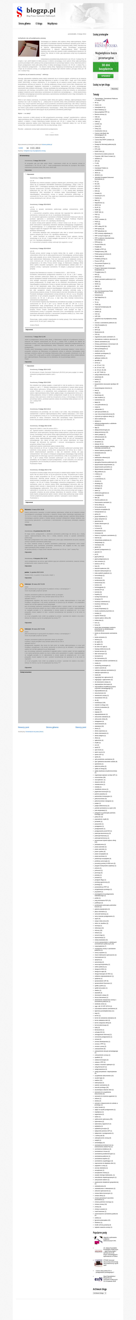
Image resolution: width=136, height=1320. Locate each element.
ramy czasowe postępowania (103, 916)
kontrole (97, 592)
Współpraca (52, 23)
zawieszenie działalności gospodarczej (106, 1182)
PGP (96, 214)
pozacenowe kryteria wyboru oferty (105, 840)
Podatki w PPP (99, 249)
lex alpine (98, 642)
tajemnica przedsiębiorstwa (103, 1011)
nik (95, 700)
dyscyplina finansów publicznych (105, 462)
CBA (96, 117)
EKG (96, 147)
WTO (96, 330)
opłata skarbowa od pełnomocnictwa (106, 771)
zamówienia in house (101, 1151)
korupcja (97, 599)
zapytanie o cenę (100, 1165)
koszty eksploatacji (100, 608)
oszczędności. (99, 780)
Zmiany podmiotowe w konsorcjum (105, 344)
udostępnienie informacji (102, 1034)
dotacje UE (98, 444)
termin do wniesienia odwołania (104, 1018)
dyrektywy (98, 460)
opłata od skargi (99, 768)
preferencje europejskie (102, 858)
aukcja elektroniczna (101, 374)
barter (96, 381)
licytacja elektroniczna (101, 649)
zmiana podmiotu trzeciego (103, 1202)
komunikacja (98, 575)
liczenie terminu (99, 651)
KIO (96, 186)
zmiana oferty (99, 1195)
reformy (97, 930)
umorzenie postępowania (102, 1037)
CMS (96, 121)
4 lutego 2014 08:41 (44, 178)
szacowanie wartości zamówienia (105, 1008)
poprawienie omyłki (100, 819)
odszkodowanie (99, 724)
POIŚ (96, 221)
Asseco (97, 105)
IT (95, 163)
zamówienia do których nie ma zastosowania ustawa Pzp (104, 1146)
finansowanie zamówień (102, 502)
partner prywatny (100, 794)
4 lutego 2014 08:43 (44, 204)
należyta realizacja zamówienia (104, 670)
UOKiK (97, 311)
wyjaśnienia (98, 1114)
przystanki (98, 891)
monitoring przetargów (101, 665)
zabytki (97, 1140)
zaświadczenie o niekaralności (104, 1188)
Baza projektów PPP (101, 112)
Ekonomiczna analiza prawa (103, 154)
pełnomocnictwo (100, 798)
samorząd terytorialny (101, 964)
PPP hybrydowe (99, 231)
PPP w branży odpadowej (102, 233)
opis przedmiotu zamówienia (103, 759)
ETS (96, 149)
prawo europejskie (100, 854)
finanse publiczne (100, 500)
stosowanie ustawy (100, 995)
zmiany (97, 1207)
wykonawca (98, 1121)
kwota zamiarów (100, 637)
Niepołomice (98, 203)
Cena (96, 126)
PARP (96, 210)
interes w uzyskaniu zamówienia (104, 535)
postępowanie (99, 828)
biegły (96, 393)
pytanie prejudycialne (101, 909)
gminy (96, 514)
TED (96, 300)
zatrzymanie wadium (101, 1179)
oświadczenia (99, 784)
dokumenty (98, 439)
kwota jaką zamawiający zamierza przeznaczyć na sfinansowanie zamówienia (105, 629)
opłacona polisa (99, 766)
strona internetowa (100, 997)
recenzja (97, 925)
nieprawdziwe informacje (102, 684)
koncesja (97, 578)
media (96, 663)
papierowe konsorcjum (101, 791)
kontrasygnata (99, 587)
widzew (97, 1098)
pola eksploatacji (100, 810)
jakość (97, 547)
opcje (96, 747)
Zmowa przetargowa (101, 346)
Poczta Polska (99, 244)
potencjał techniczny (101, 838)
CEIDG (97, 119)
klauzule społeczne (100, 568)
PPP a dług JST (99, 226)
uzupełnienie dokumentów (103, 1075)
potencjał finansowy (101, 835)
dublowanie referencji (101, 457)
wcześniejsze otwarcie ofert (103, 1090)
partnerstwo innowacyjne (102, 796)
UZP (96, 316)
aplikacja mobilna (100, 358)
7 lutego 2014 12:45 (39, 336)
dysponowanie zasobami (102, 469)
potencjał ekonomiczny (102, 833)
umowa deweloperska (101, 1041)
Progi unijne (98, 266)
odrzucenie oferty (100, 719)
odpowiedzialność (100, 714)
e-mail (96, 476)
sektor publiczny (100, 967)
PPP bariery (98, 228)
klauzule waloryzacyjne (102, 571)
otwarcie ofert (99, 782)
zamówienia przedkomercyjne (104, 1154)
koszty (97, 606)
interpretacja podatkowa (102, 540)
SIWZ (96, 281)
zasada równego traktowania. (104, 1175)
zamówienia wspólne (101, 1158)
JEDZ (96, 172)
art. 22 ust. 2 (98, 365)
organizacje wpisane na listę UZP (105, 775)
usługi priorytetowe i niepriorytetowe (106, 1071)
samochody (98, 962)
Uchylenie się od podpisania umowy (35, 151)
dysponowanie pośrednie (102, 467)
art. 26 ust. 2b (99, 370)
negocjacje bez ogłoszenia (103, 677)
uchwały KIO (98, 1032)
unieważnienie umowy (101, 1055)
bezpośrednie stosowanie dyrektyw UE (106, 384)
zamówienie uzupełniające (103, 1161)
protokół (97, 877)
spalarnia (97, 978)
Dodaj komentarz (26, 672)
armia (96, 363)
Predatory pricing (100, 258)
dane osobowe (99, 419)
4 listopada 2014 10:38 (40, 558)
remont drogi (98, 935)
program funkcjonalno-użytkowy (104, 866)
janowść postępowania (102, 549)
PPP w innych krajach (101, 236)
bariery (97, 379)
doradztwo (98, 441)
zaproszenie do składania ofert (104, 1163)
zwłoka (97, 1218)
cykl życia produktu (100, 411)
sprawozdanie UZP (100, 981)
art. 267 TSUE (99, 372)
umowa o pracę (99, 1046)
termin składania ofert (101, 1020)
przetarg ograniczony (101, 882)
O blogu (39, 23)
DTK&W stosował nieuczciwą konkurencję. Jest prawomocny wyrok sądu (110, 1262)
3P (95, 102)
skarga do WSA (99, 969)
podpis (97, 803)
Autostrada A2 (99, 107)
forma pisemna (99, 507)
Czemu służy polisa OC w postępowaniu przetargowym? (105, 1271)
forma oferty (98, 505)
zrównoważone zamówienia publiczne (106, 1214)
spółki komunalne (100, 988)
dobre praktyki (99, 434)
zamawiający (99, 1142)
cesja (96, 407)
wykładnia (98, 1126)
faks (96, 497)
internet (97, 538)
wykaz (96, 1116)
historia (97, 526)
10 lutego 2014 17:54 (44, 470)
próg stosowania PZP (101, 900)
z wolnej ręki (98, 1135)
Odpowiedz (28, 170)
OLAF (96, 207)
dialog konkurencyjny (101, 430)
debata (97, 421)
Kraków (97, 198)
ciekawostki (98, 409)
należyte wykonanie (101, 672)
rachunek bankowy (100, 914)
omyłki (97, 742)
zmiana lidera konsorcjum (102, 1193)
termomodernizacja (100, 1025)
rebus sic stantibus (100, 923)
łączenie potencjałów (101, 1220)
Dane (96, 142)
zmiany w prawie (100, 1209)
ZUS (96, 334)
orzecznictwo (99, 777)
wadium (97, 1080)
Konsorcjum (98, 195)
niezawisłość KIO (100, 698)
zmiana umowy (99, 1204)
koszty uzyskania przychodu (103, 611)
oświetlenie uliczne (100, 789)
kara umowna (99, 561)
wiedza (97, 1101)
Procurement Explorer (101, 263)
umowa (97, 1039)
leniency (97, 639)
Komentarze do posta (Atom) (34, 731)
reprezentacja (99, 937)
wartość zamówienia (101, 1085)
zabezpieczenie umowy (102, 1138)
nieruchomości (99, 693)
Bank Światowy (99, 109)
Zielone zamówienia (101, 341)
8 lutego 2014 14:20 (44, 369)
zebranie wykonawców (101, 1191)
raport (96, 918)
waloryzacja (98, 1082)
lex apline (98, 644)
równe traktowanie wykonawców (104, 955)
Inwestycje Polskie (100, 168)
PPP (96, 224)
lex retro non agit (100, 646)
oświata (97, 787)
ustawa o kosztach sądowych (104, 1064)
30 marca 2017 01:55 (38, 584)
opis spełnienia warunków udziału (105, 761)
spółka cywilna (99, 985)
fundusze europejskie (101, 509)
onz (96, 745)
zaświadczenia (99, 1186)
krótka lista (98, 620)
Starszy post (80, 727)
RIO (96, 274)
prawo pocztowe (100, 856)
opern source (99, 752)
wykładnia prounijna (101, 1128)
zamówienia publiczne (101, 1156)
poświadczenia (99, 844)
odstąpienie (98, 721)
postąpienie (98, 826)
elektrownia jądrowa (101, 493)
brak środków (99, 397)
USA (96, 314)
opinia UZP (98, 754)
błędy (96, 402)
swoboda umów (99, 1004)
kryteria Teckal (99, 615)
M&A (96, 200)
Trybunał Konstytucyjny (102, 307)
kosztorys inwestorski (101, 601)
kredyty (97, 613)
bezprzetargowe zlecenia (102, 388)
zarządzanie (98, 1170)
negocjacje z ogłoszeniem (102, 679)
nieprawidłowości (100, 691)
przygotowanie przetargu (102, 889)
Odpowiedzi (30, 174)
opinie (96, 757)
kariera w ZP (98, 563)
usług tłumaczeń (100, 1067)
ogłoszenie (98, 740)
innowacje (98, 533)
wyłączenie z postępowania (103, 1133)
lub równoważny (100, 658)
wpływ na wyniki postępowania (104, 1109)
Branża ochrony (99, 114)
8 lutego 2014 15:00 (44, 382)
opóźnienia (98, 764)
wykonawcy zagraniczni (102, 1124)
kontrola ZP (98, 589)
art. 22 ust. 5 (98, 367)
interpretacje (98, 542)
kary (96, 566)
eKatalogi (97, 483)
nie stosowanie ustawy (101, 682)
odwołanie (98, 726)
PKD (96, 217)
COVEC (97, 124)
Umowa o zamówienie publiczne (104, 322)
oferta (96, 728)
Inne (96, 165)
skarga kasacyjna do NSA (102, 974)
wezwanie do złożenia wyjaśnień (105, 1096)
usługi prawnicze (100, 1069)
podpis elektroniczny (101, 805)
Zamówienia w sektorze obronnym (105, 339)
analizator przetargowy (102, 353)
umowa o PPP (99, 1044)
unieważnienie (99, 1049)
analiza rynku (99, 351)
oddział (97, 709)
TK (95, 302)
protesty (97, 875)
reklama (97, 932)
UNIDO (97, 309)
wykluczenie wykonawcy (102, 1119)
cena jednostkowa (100, 404)
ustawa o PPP (99, 1062)
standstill (97, 993)
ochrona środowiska (101, 707)
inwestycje (98, 545)
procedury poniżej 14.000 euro (104, 863)
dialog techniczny (100, 432)
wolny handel (99, 1107)
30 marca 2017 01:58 (38, 629)
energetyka (98, 495)
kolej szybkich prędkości (102, 573)
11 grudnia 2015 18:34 (37, 572)
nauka (96, 675)
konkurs (97, 585)
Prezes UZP (98, 261)
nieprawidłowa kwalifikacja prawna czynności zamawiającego (105, 687)
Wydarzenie (98, 332)
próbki (96, 898)
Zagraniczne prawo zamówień (104, 337)
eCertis (97, 481)
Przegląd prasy (99, 272)
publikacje (98, 903)
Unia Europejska (100, 325)
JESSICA (97, 175)
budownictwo (99, 400)
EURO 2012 (98, 151)
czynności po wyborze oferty (103, 416)
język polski (98, 556)
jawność (97, 552)
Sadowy (97, 288)
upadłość (97, 1057)
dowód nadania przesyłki (102, 450)
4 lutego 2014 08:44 (44, 248)
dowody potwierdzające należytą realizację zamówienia (105, 447)
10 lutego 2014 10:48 (44, 426)
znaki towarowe (99, 1211)
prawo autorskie (99, 849)
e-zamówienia (99, 479)
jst (95, 554)
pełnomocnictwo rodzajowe (103, 801)
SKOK (96, 284)
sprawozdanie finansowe (102, 983)
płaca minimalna (100, 911)
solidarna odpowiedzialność (103, 976)
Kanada (97, 193)
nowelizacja (98, 702)
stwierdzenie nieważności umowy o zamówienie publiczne (105, 1000)
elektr (96, 490)
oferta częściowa (100, 731)
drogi (96, 455)
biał (96, 390)
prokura (97, 868)
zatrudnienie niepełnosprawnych (104, 1177)
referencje (98, 928)
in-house (97, 528)
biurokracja (98, 395)
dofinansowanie (99, 437)
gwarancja (98, 521)
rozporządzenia (99, 946)
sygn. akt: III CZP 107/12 (102, 1006)
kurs (96, 622)
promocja (97, 873)
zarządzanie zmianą (101, 1172)
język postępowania (101, 559)
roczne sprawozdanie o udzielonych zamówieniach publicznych (106, 943)
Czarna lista (98, 137)
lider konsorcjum (100, 653)
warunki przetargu (100, 1087)
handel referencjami (101, 523)
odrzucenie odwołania (101, 716)
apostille (97, 360)
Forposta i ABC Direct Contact (104, 156)
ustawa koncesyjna (100, 1060)
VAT (96, 327)
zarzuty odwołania (100, 1168)
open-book (98, 750)
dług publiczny (99, 471)
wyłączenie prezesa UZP (102, 1131)
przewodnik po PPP (101, 887)
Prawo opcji (98, 256)
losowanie (98, 656)
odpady (97, 712)
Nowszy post (23, 727)
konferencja (98, 580)
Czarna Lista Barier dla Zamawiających (102, 134)
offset (96, 738)
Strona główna (24, 23)
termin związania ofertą (102, 1023)
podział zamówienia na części (104, 808)
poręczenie (98, 824)
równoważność (99, 957)
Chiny (96, 128)
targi (96, 1013)
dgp (96, 427)
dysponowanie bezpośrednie (103, 464)
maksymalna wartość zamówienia (105, 660)
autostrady (98, 377)
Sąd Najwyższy (99, 297)
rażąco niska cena (100, 921)
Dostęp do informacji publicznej (104, 144)
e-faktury (97, 474)
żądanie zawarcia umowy (102, 1227)
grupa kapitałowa (100, 516)
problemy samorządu (101, 861)
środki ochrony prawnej (102, 1225)
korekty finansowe (100, 597)
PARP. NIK (98, 212)
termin (96, 1015)
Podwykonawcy (99, 251)
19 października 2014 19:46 (41, 531)
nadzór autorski (99, 668)
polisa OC (98, 817)
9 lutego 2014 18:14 (44, 409)
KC (96, 181)
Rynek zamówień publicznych (104, 279)
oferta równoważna (100, 733)
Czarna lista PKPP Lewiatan (103, 139)
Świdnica (97, 1222)
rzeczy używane (99, 952)
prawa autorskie (99, 847)
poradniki (97, 821)
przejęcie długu (99, 880)
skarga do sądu (99, 971)
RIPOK (97, 277)
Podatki (97, 247)
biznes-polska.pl (47, 144)
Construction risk (100, 131)
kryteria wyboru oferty (101, 618)
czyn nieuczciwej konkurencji (103, 414)
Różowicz (28, 509)
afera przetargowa (100, 348)
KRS (96, 191)
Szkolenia (98, 295)
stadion (97, 990)
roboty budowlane (100, 940)
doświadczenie (99, 453)
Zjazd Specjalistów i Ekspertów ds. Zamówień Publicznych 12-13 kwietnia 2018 (110, 1278)
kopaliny (97, 594)
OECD (97, 205)
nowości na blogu (100, 705)
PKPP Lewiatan (99, 219)
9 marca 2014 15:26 (38, 509)
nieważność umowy (101, 695)
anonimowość (99, 355)
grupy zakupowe (100, 519)
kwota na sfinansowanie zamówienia (106, 633)
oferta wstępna (99, 735)
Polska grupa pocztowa (102, 254)
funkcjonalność (99, 512)
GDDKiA (97, 158)
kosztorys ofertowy (100, 604)
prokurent (98, 870)
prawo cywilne (99, 851)
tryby (96, 1027)
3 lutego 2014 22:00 (39, 160)
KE (95, 184)
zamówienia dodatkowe (102, 1149)
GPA (96, 161)
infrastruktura (99, 530)
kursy (96, 625)
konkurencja (98, 582)
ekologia (97, 488)
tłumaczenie (98, 1030)
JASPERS (98, 170)
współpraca (98, 1112)
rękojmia (97, 960)
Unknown (28, 584)
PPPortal (97, 242)
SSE (96, 286)
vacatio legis (98, 1078)
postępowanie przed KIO (102, 831)
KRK (96, 188)
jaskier (27, 572)
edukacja (97, 486)
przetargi (97, 884)
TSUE (96, 304)
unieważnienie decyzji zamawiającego (106, 1051)
